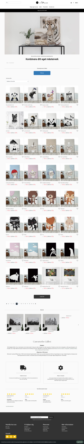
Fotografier (67, 348)
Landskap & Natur (73, 348)
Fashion (62, 348)
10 (25, 303)
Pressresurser (45, 426)
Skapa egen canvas (34, 6)
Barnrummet (58, 348)
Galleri (40, 6)
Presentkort (45, 6)
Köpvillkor (63, 429)
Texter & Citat (46, 349)
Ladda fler (42, 296)
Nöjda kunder (45, 430)
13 (31, 303)
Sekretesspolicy (64, 430)
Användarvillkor (64, 428)
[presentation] (5, 325)
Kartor (36, 349)
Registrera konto (27, 428)
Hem (7, 62)
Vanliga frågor (26, 429)
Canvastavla (11, 62)
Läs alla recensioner (9, 406)
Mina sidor (7, 426)
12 (29, 303)
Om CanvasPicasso (28, 430)
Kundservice (51, 6)
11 (27, 303)
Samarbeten (64, 426)
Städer (39, 349)
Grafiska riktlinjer (46, 428)
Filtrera (42, 73)
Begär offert (45, 429)
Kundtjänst (26, 426)
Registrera (51, 417)
